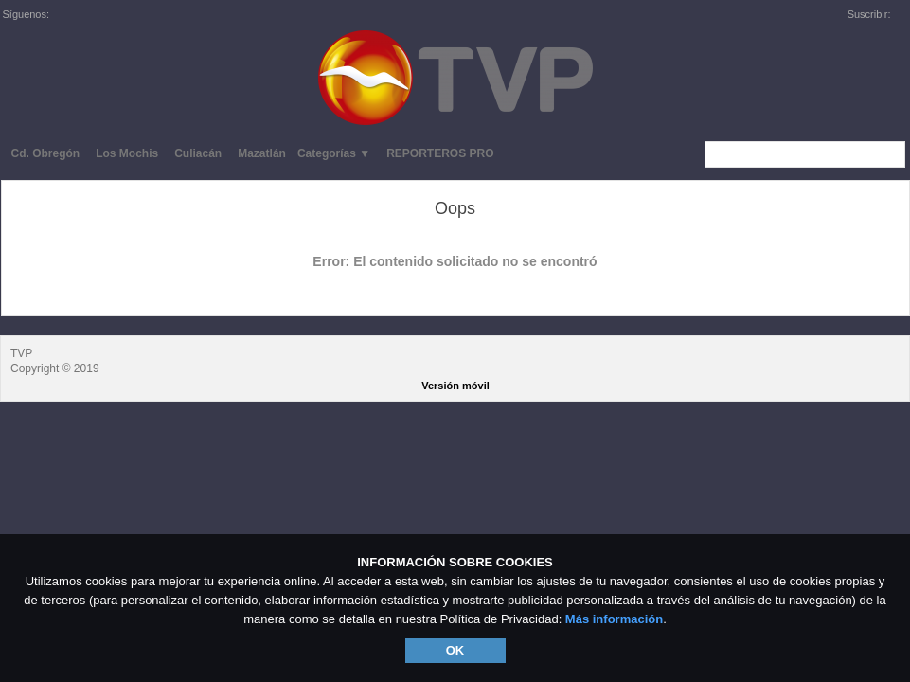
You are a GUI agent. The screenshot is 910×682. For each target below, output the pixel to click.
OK (455, 650)
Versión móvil (455, 385)
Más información (614, 619)
